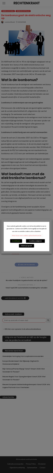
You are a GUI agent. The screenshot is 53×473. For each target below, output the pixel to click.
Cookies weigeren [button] (35, 241)
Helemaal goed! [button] (26, 246)
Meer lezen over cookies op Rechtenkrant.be (26, 235)
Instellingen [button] (16, 241)
